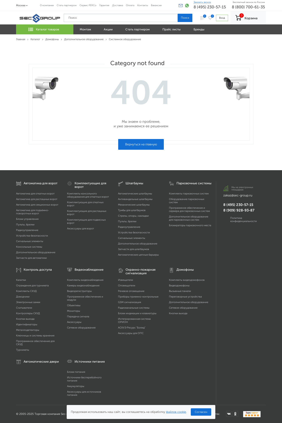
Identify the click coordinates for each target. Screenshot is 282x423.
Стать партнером (67, 5)
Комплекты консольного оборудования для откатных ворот (88, 195)
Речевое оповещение (131, 291)
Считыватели (24, 307)
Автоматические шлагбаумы (135, 193)
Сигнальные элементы (29, 241)
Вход (222, 17)
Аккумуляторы (75, 386)
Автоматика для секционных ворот (37, 204)
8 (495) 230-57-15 (210, 7)
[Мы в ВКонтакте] (229, 414)
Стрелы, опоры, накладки (133, 215)
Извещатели (125, 279)
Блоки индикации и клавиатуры (137, 313)
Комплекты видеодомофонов (187, 279)
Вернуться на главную (141, 144)
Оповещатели (126, 285)
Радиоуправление (27, 230)
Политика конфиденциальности (243, 219)
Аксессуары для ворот (80, 228)
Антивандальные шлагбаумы (135, 199)
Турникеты (22, 349)
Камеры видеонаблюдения (83, 285)
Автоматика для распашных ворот (36, 199)
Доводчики (23, 296)
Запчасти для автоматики (31, 257)
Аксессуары (74, 322)
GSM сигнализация (129, 302)
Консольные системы (29, 246)
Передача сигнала (78, 316)
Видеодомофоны (179, 285)
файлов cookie (176, 412)
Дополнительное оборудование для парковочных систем (188, 218)
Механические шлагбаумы (134, 204)
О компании (47, 5)
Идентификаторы (26, 324)
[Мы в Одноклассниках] (235, 414)
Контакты (142, 5)
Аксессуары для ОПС (131, 333)
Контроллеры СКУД (28, 313)
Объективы (74, 305)
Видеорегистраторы (79, 291)
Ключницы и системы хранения (35, 335)
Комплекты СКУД (26, 291)
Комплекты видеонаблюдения (85, 279)
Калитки (21, 279)
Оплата (130, 5)
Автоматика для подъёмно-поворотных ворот (32, 212)
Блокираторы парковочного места (190, 225)
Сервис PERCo (88, 5)
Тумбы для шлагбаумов (132, 210)
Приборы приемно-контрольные (138, 296)
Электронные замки (28, 302)
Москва (20, 5)
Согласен (201, 412)
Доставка (117, 5)
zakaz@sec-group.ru (237, 195)
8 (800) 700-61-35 (248, 7)
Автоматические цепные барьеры (138, 254)
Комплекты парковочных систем (189, 193)
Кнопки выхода (25, 318)
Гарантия (104, 5)
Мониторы (73, 310)
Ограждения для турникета (32, 285)
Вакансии (156, 5)
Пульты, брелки (25, 224)
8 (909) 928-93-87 (238, 210)
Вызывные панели (180, 291)
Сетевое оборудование (81, 327)
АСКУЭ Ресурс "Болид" (131, 327)
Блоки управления (27, 218)
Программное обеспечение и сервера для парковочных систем (189, 209)
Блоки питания (76, 371)
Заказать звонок (202, 2)
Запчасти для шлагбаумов (133, 249)
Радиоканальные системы (134, 307)
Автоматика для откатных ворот (35, 193)
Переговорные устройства (185, 296)
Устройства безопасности (32, 235)
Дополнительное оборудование (35, 252)
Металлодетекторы (27, 329)
